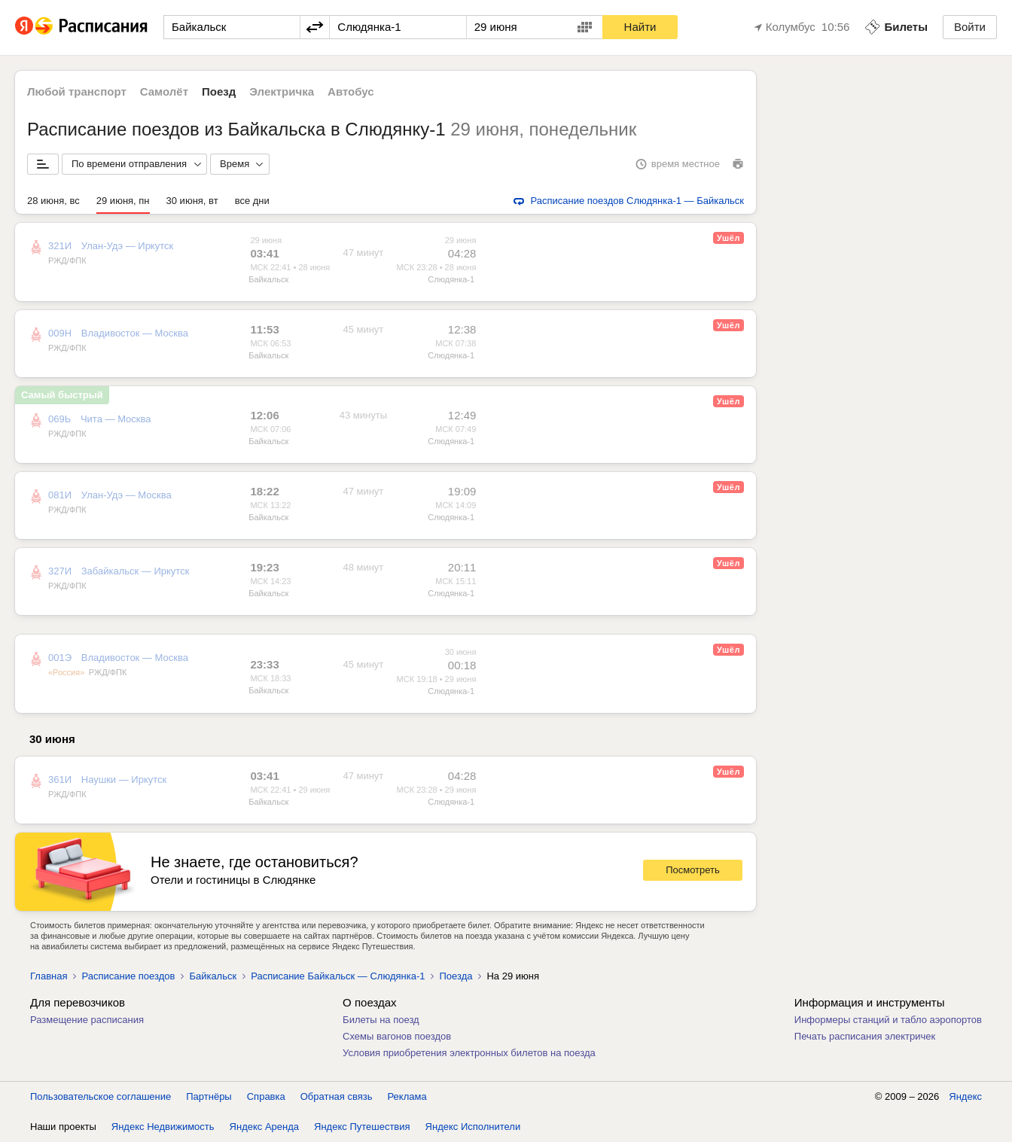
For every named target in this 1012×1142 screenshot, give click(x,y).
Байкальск (268, 279)
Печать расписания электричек (864, 1036)
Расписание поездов (128, 976)
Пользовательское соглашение (100, 1096)
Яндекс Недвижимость (163, 1126)
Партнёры (208, 1096)
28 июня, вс (53, 200)
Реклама (407, 1096)
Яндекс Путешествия (362, 1126)
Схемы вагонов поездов (397, 1036)
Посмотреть (693, 870)
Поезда (455, 976)
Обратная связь (336, 1096)
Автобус (351, 91)
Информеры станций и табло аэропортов (888, 1019)
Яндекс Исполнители (473, 1126)
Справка (266, 1096)
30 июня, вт (192, 200)
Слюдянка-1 (451, 279)
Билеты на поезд (381, 1019)
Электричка (281, 91)
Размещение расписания (87, 1019)
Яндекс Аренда (264, 1126)
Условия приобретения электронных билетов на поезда (469, 1052)
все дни (252, 200)
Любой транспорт (76, 91)
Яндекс (965, 1096)
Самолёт (164, 91)
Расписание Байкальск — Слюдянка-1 (338, 976)
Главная (48, 976)
